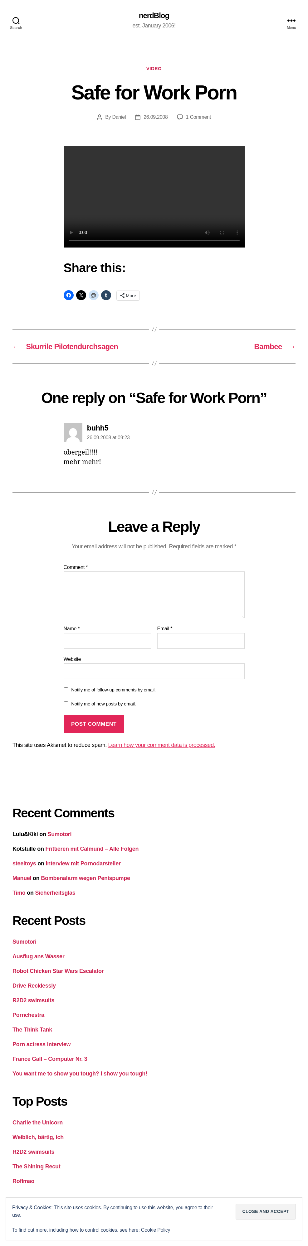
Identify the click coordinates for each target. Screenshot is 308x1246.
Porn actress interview (41, 1044)
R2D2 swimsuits (33, 1000)
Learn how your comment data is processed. (161, 745)
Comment (76, 567)
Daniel (119, 117)
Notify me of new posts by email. (103, 703)
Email (165, 628)
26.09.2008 (156, 117)
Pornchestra (28, 1015)
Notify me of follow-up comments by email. (113, 689)
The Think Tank (32, 1030)
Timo (19, 893)
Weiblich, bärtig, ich (38, 1137)
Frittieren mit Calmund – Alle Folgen (92, 849)
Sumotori (60, 834)
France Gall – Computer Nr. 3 (49, 1059)
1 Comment (198, 117)
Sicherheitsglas (55, 893)
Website (72, 659)
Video (154, 68)
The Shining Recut (36, 1166)
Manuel (21, 878)
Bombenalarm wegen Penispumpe (85, 878)
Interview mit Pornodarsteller (83, 863)
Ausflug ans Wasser (38, 956)
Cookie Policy (155, 1230)
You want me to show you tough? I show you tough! (79, 1073)
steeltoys (24, 863)
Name (72, 628)
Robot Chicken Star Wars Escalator (58, 971)
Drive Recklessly (34, 986)
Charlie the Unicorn (37, 1122)
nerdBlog (154, 15)
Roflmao (23, 1181)
